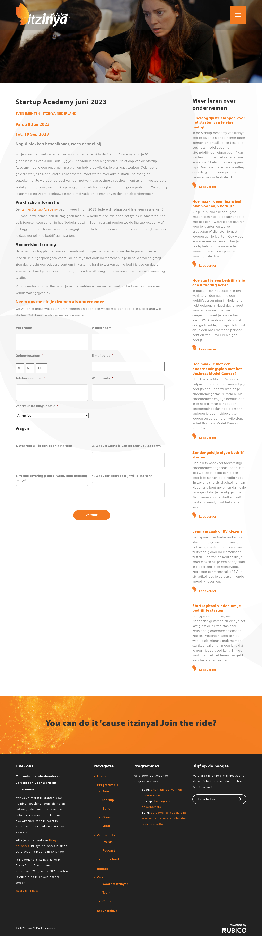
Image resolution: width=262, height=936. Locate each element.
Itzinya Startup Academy (40, 209)
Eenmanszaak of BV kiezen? (217, 530)
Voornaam (24, 328)
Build (106, 808)
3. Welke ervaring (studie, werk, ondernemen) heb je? (51, 478)
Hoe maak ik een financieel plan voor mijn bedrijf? (216, 203)
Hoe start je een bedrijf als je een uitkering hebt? (218, 282)
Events (107, 841)
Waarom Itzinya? (27, 890)
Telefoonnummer (30, 378)
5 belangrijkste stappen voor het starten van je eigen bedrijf (218, 122)
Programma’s (107, 784)
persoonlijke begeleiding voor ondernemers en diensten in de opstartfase (164, 817)
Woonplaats (102, 378)
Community (106, 835)
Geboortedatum (29, 356)
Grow (106, 816)
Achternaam (102, 328)
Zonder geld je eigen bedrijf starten (217, 454)
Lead (106, 825)
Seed (106, 791)
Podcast (108, 850)
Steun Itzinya (107, 910)
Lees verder (208, 186)
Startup (108, 799)
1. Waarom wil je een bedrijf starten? (44, 446)
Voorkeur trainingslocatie (37, 406)
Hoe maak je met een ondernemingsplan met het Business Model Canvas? (217, 368)
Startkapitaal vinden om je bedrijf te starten (216, 607)
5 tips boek (111, 858)
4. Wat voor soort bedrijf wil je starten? (122, 476)
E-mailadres (102, 356)
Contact (108, 900)
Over (101, 877)
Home (102, 775)
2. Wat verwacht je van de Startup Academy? (126, 446)
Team (106, 892)
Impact (102, 868)
